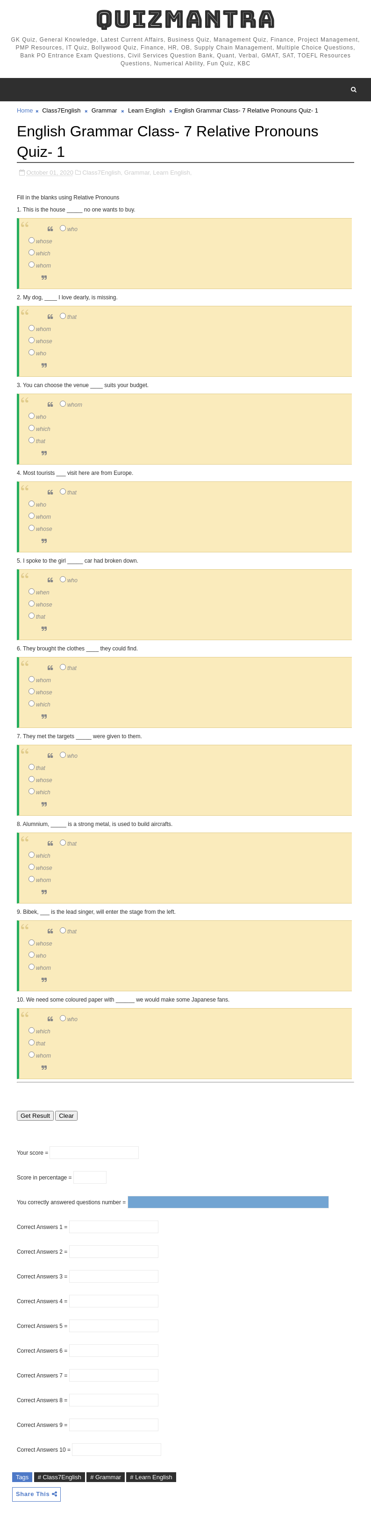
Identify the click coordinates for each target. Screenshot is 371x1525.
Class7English (61, 110)
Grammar (104, 110)
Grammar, (137, 172)
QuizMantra (185, 19)
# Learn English (151, 1477)
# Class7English (59, 1477)
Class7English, (102, 172)
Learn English (146, 110)
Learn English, (172, 172)
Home (25, 110)
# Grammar (105, 1477)
